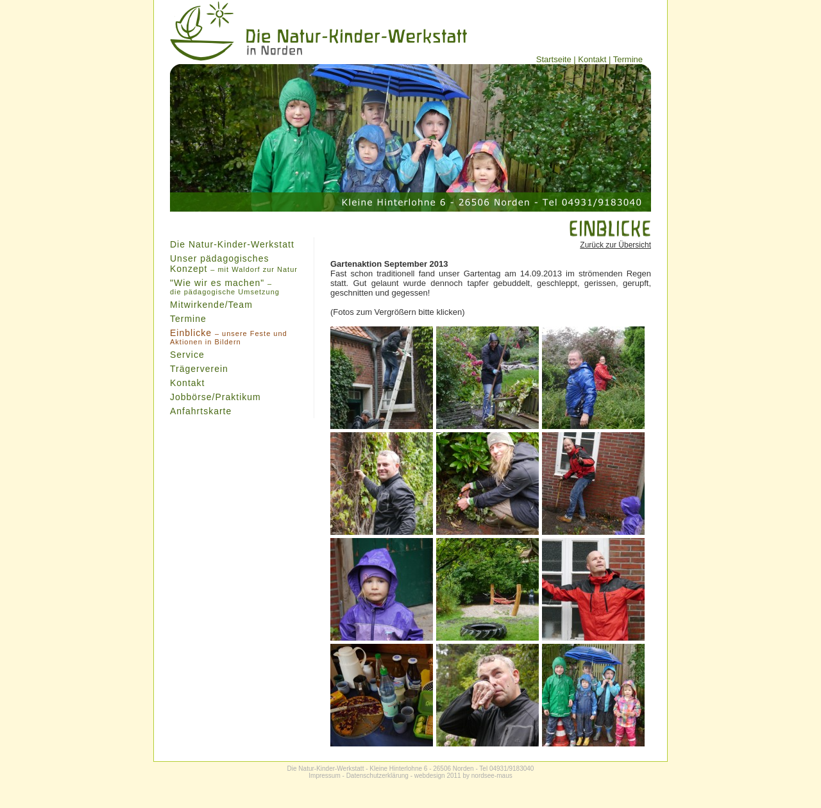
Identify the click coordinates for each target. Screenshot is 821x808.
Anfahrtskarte (201, 411)
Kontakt (592, 59)
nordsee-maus (491, 775)
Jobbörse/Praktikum (215, 397)
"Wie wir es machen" (225, 287)
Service (187, 354)
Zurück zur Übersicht (615, 244)
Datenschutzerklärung (377, 775)
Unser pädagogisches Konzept (234, 263)
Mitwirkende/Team (211, 304)
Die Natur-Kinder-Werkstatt (232, 244)
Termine (628, 59)
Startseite (553, 59)
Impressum (324, 775)
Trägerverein (199, 369)
